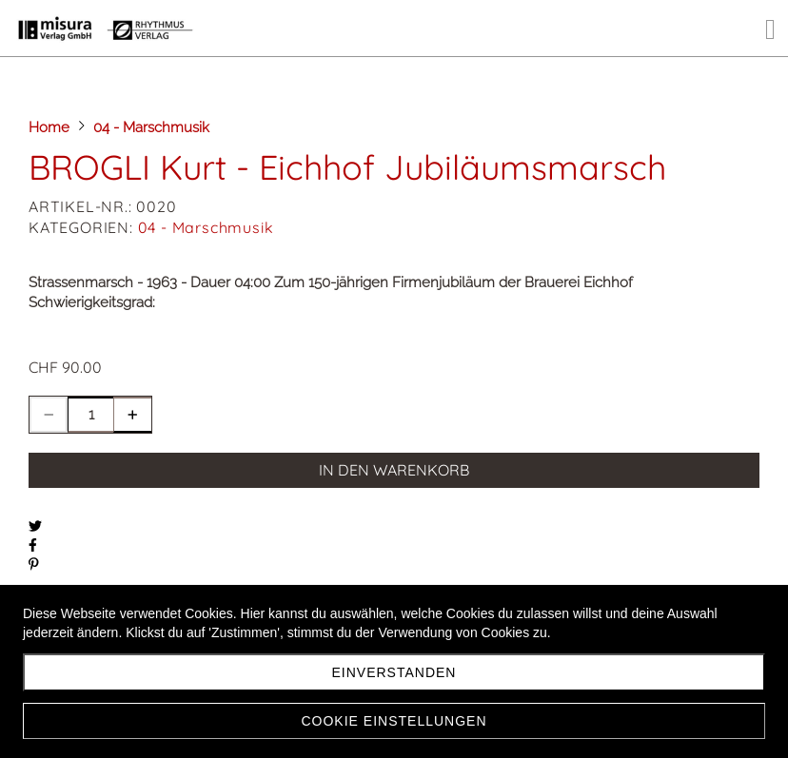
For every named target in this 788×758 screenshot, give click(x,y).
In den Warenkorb (394, 469)
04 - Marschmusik (206, 227)
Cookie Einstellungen (393, 721)
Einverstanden (394, 672)
